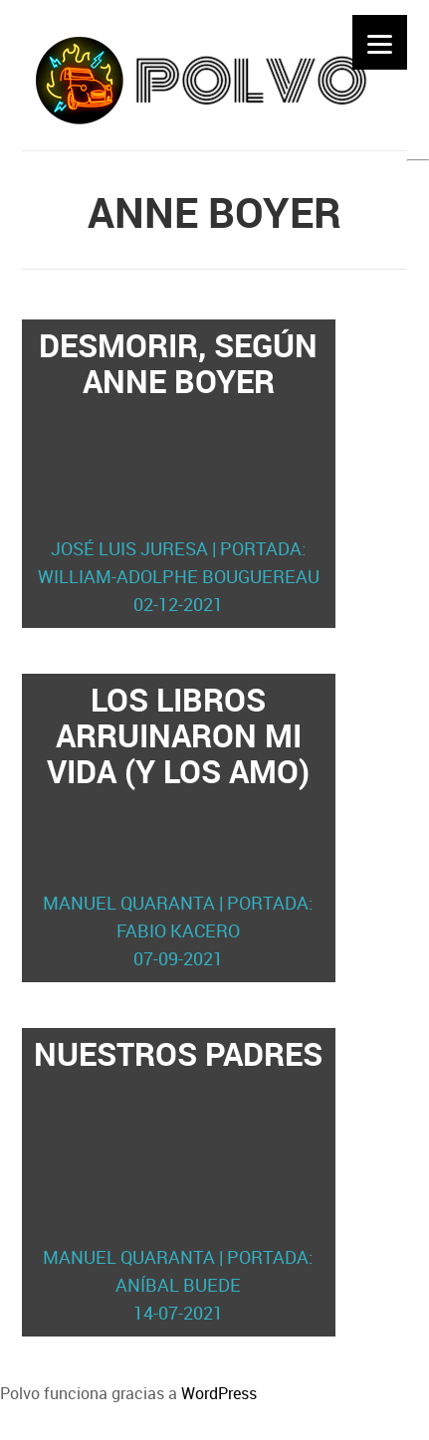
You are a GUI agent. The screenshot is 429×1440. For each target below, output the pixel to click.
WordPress (219, 1393)
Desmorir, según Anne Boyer (178, 470)
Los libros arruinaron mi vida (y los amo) (178, 825)
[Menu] (379, 42)
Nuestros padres (178, 1179)
